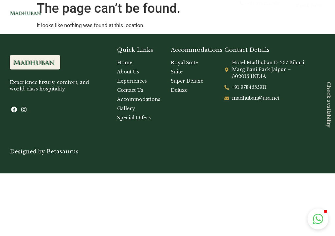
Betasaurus (62, 151)
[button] (318, 218)
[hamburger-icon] (189, 14)
